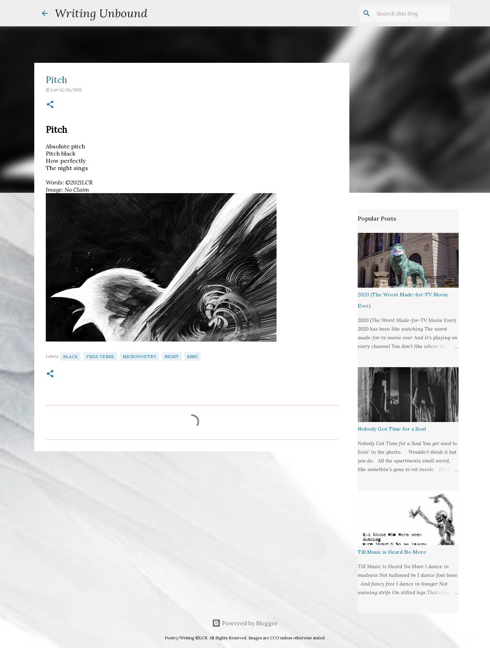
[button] (50, 105)
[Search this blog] (412, 13)
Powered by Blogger (245, 623)
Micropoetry (139, 356)
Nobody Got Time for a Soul (392, 429)
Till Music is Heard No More (392, 552)
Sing (192, 356)
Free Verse (100, 356)
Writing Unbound (101, 13)
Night (171, 356)
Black (70, 356)
